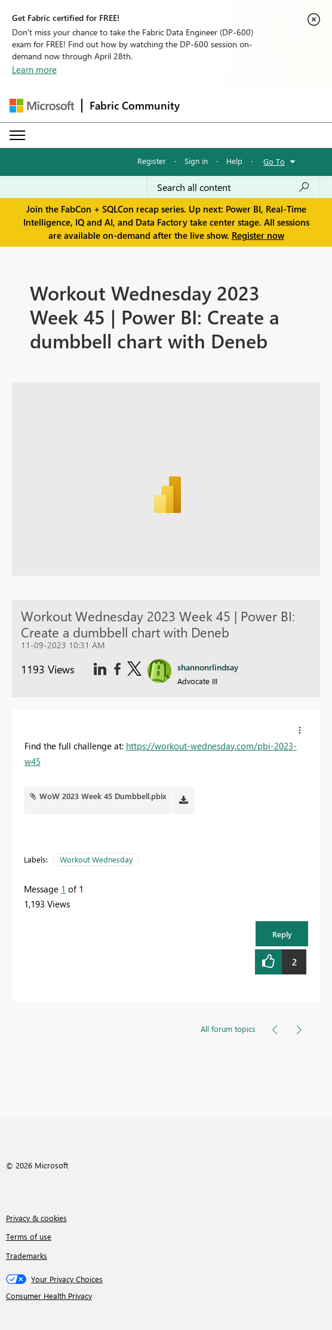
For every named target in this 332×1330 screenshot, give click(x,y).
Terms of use (28, 1236)
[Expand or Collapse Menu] (17, 135)
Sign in (196, 161)
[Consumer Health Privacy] (166, 1296)
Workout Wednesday (96, 859)
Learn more (34, 69)
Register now (258, 235)
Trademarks (26, 1255)
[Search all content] (233, 187)
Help (234, 161)
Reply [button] (282, 934)
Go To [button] (274, 161)
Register (151, 161)
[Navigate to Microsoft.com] (42, 106)
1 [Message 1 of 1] (63, 889)
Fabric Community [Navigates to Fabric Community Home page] (135, 105)
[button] (299, 730)
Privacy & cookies (36, 1218)
